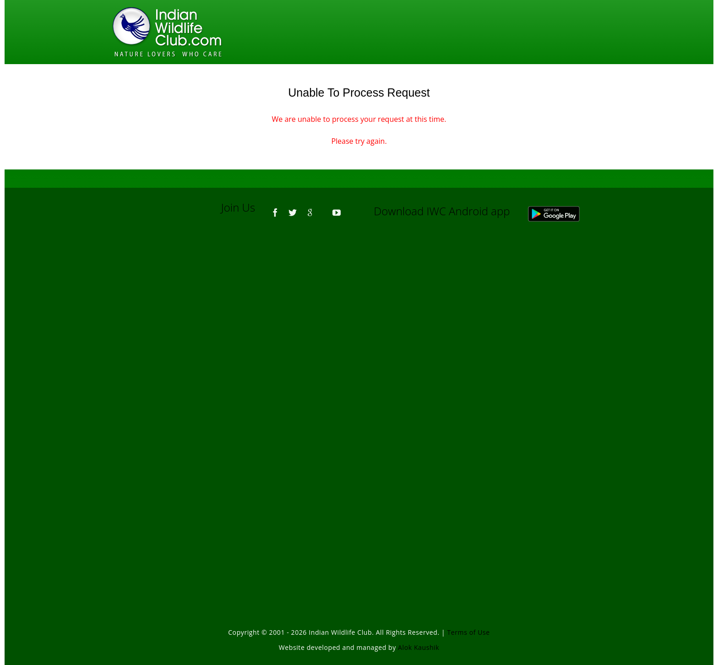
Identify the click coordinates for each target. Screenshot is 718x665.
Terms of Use (468, 632)
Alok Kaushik (418, 647)
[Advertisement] (359, 352)
